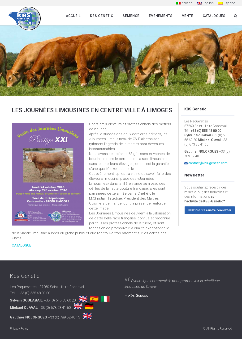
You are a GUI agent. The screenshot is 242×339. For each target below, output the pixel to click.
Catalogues (214, 16)
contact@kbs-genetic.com (208, 163)
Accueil (73, 16)
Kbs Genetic (101, 16)
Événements (161, 16)
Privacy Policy (19, 328)
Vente (187, 16)
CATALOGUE (21, 245)
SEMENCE (131, 16)
